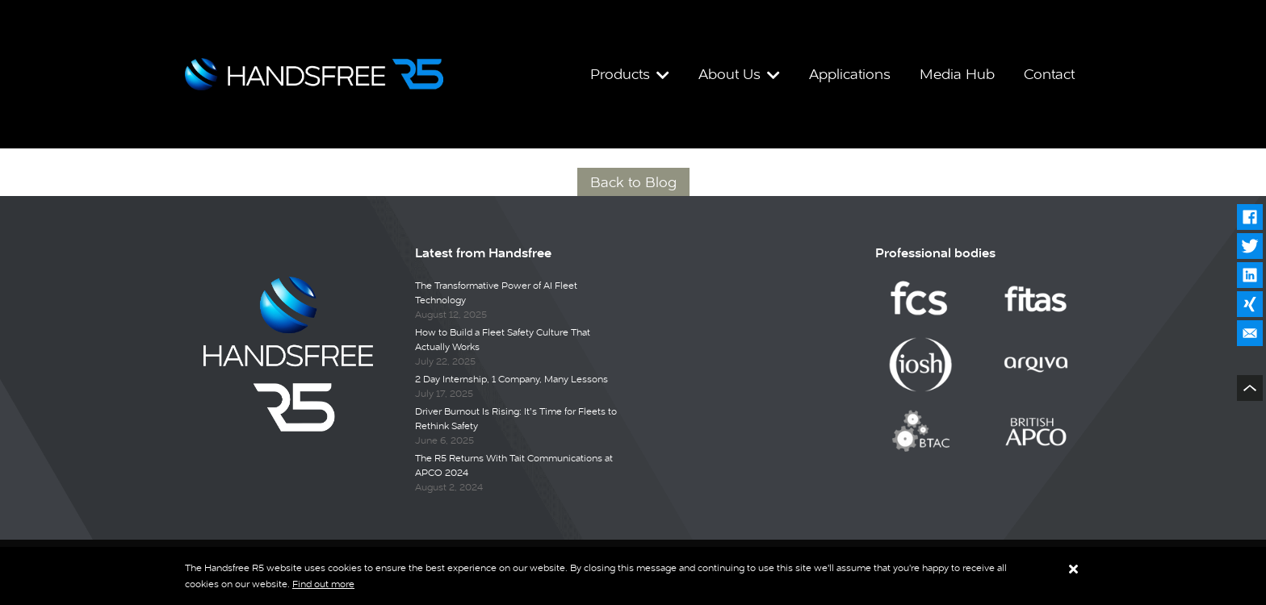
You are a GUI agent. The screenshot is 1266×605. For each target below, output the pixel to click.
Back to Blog (633, 182)
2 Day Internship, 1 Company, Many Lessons (511, 379)
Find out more (323, 584)
